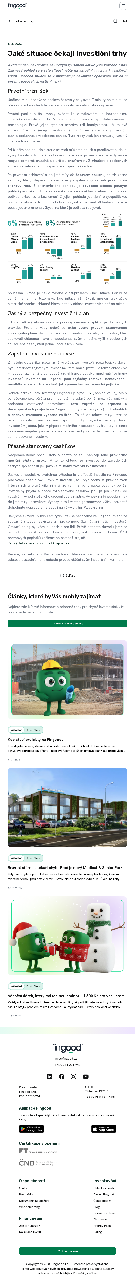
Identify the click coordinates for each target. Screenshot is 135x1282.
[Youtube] (85, 1076)
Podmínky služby (84, 1273)
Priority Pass (102, 1226)
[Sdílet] (120, 21)
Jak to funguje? (29, 1226)
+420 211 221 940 (67, 1065)
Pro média (26, 1194)
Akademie (100, 1219)
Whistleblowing (29, 1207)
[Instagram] (73, 1076)
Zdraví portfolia (104, 1213)
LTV (89, 393)
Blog (96, 1207)
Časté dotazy (102, 1201)
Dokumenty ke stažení (34, 1201)
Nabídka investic (104, 1188)
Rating (97, 1232)
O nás (23, 1188)
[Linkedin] (49, 1076)
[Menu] (123, 6)
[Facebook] (61, 1076)
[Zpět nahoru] (67, 1251)
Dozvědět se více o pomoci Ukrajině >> (38, 543)
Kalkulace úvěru (30, 1232)
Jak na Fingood (103, 1194)
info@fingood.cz (66, 1058)
